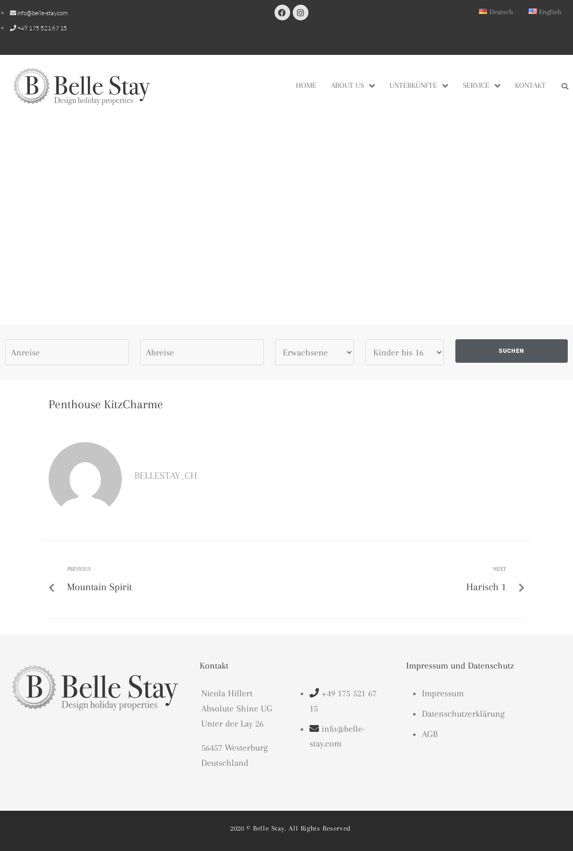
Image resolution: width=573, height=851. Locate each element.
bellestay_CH (165, 475)
